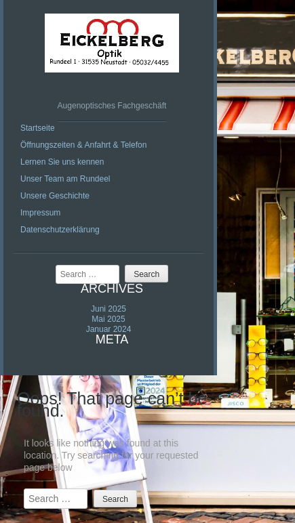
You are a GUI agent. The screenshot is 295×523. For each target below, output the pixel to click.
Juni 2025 (108, 309)
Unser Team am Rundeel (65, 179)
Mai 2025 (108, 319)
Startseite (37, 128)
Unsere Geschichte (55, 196)
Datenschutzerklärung (60, 229)
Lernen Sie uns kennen (62, 162)
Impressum (40, 212)
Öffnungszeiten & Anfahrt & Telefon (83, 145)
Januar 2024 (109, 329)
